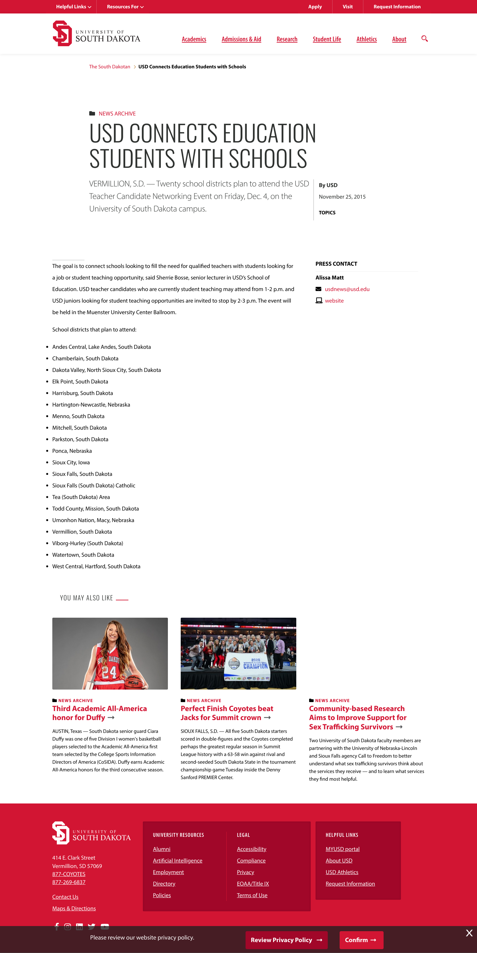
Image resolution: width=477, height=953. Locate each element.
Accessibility (251, 849)
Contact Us (65, 896)
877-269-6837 (68, 882)
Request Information (397, 7)
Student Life (327, 38)
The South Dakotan (109, 67)
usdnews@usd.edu (347, 289)
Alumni (161, 849)
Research (287, 38)
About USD (339, 860)
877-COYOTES (68, 874)
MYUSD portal (343, 849)
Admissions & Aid (241, 38)
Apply (315, 7)
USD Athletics (342, 872)
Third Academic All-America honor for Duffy (99, 713)
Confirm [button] (356, 940)
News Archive (117, 113)
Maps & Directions (74, 908)
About (399, 38)
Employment (168, 872)
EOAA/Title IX (253, 883)
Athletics (367, 38)
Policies (162, 895)
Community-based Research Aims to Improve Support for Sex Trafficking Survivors (358, 718)
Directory (164, 883)
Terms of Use (252, 895)
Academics (194, 38)
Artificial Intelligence (178, 860)
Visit (348, 7)
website (334, 300)
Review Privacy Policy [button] (281, 940)
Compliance (251, 860)
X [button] (469, 933)
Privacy (245, 872)
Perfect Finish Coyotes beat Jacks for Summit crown (227, 713)
